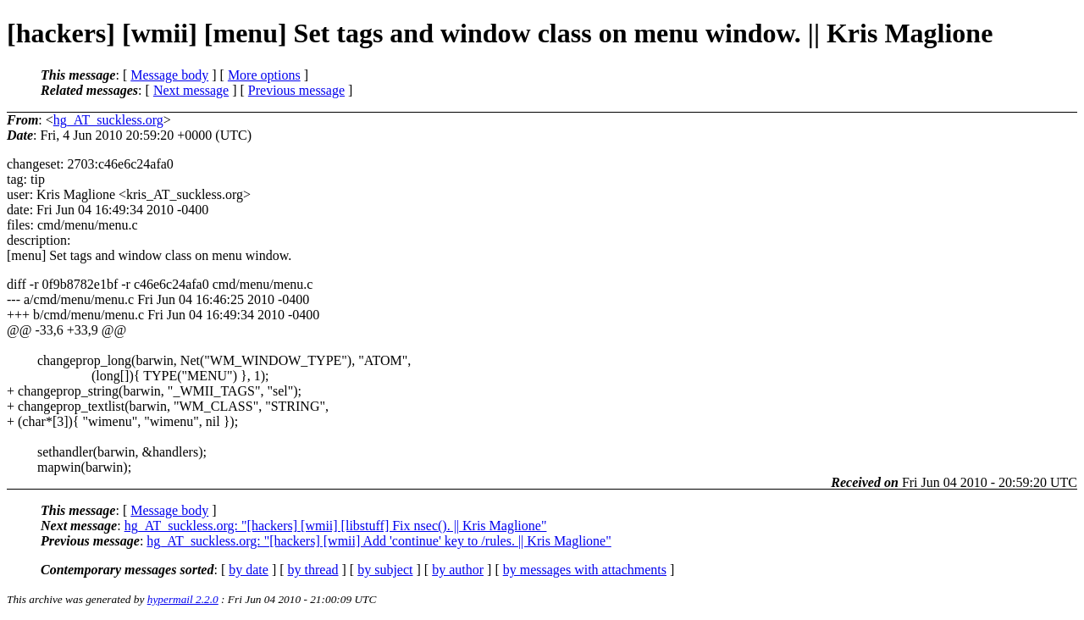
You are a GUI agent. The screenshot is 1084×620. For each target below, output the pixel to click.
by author (458, 569)
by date (248, 569)
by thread (313, 569)
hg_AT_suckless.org (108, 120)
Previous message (296, 90)
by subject (384, 569)
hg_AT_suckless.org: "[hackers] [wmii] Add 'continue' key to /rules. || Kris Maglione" (379, 541)
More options (264, 75)
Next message (191, 90)
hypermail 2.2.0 (182, 599)
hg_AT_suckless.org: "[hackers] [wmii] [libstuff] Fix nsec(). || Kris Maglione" (335, 525)
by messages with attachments (584, 569)
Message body (169, 75)
